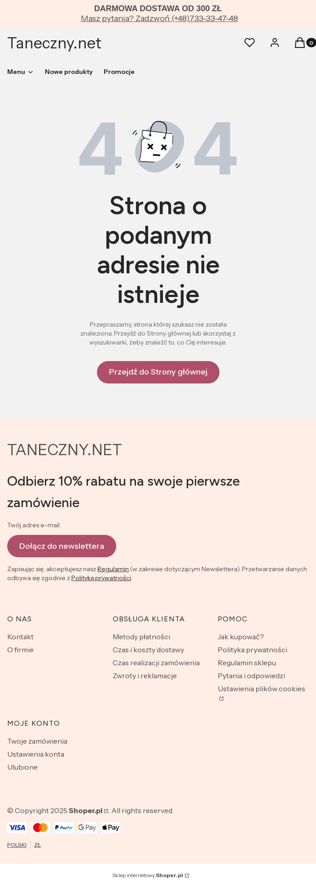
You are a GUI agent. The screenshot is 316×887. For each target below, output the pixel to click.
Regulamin (113, 569)
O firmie (20, 649)
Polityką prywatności (101, 578)
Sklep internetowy (147, 875)
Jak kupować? (241, 636)
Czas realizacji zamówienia (156, 662)
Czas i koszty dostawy (148, 649)
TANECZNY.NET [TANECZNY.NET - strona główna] (64, 449)
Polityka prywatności (252, 649)
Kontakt (20, 636)
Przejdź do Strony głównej (158, 372)
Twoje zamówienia (37, 740)
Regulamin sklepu (247, 662)
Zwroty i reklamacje (145, 675)
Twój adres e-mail (33, 525)
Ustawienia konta (35, 753)
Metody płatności (141, 636)
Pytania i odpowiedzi (251, 675)
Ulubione (22, 766)
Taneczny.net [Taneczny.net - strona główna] (54, 43)
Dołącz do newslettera (61, 546)
